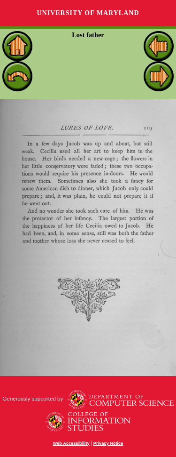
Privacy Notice (108, 443)
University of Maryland (88, 12)
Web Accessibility (71, 443)
